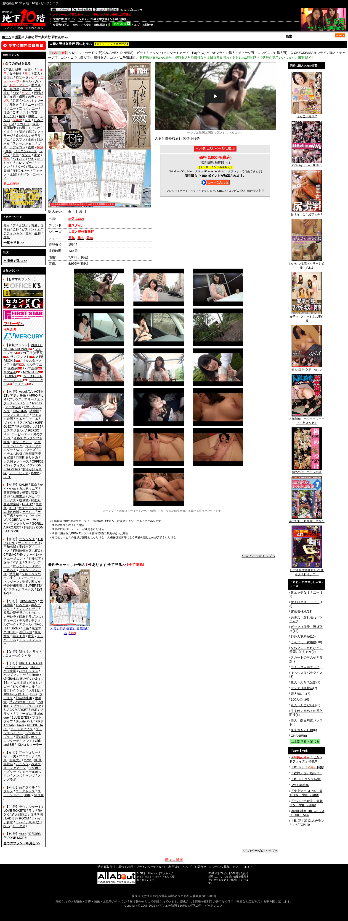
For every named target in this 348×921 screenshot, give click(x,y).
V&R (34, 710)
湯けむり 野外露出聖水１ (306, 519)
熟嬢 (25, 581)
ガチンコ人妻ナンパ (305, 667)
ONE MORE (18, 838)
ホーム (6, 37)
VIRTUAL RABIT (31, 663)
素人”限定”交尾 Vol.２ (306, 368)
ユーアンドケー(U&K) (22, 793)
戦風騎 (14, 574)
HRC (28, 422)
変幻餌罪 (22, 737)
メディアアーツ (14, 768)
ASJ (38, 426)
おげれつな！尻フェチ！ (306, 213)
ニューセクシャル (18, 655)
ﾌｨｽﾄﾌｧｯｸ (19, 166)
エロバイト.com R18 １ (306, 164)
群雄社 (28, 527)
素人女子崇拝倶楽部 (22, 583)
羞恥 (18, 37)
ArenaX (37, 403)
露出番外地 (299, 611)
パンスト (27, 100)
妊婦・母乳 (17, 97)
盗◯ (31, 131)
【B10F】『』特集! (307, 767)
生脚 (37, 233)
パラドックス (28, 671)
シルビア (35, 558)
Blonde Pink (24, 721)
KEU (12, 508)
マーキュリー (28, 752)
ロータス (19, 826)
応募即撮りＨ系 (27, 457)
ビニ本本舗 (18, 682)
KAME (23, 485)
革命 (34, 485)
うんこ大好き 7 (307, 115)
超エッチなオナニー (305, 592)
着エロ (32, 166)
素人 (37, 73)
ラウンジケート (30, 806)
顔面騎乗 (9, 128)
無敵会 (8, 764)
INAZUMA (20, 411)
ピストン (27, 229)
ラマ (32, 810)
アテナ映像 (18, 395)
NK (21, 651)
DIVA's (15, 628)
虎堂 (31, 636)
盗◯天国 (25, 632)
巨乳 (22, 116)
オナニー (27, 104)
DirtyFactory (28, 601)
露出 (31, 147)
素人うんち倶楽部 (303, 682)
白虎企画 (9, 372)
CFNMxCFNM (13, 554)
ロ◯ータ (22, 77)
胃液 (34, 225)
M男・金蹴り (24, 69)
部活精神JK (24, 698)
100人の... (298, 699)
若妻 (31, 97)
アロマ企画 (13, 407)
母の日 (35, 667)
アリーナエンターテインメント (23, 401)
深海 (6, 562)
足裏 (16, 100)
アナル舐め (21, 225)
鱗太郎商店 (19, 814)
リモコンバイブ (25, 151)
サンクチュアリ (29, 543)
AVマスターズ (26, 450)
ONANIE (297, 736)
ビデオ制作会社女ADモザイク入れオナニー (307, 570)
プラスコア (33, 706)
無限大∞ (15, 760)
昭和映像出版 (22, 550)
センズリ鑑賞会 (302, 688)
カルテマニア (28, 488)
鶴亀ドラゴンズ (30, 616)
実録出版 (25, 547)
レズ (28, 120)
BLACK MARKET (15, 710)
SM (11, 124)
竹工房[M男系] (33, 353)
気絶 (22, 131)
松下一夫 (9, 756)
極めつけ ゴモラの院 (307, 470)
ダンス (26, 155)
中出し (32, 116)
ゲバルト (28, 512)
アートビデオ (19, 473)
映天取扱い (24, 426)
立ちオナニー (28, 108)
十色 (26, 628)
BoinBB (34, 675)
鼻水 (28, 233)
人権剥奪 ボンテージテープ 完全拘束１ (306, 419)
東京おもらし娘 (302, 730)
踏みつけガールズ (22, 702)
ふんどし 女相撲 (303, 642)
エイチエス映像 (22, 451)
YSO (22, 834)
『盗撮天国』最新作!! (306, 773)
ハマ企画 (31, 368)
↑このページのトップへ (258, 556)
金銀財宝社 (11, 504)
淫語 (6, 112)
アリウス (15, 399)
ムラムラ (22, 764)
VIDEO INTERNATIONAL (23, 347)
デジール (25, 624)
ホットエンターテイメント (22, 739)
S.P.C (7, 477)
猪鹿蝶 (34, 411)
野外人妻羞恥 (300, 636)
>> (13, 242)
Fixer (20, 725)
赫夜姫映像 (11, 492)
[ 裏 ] (81, 211)
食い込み (22, 135)
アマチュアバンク (22, 444)
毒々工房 (19, 636)
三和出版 (9, 547)
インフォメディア (16, 415)
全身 (16, 229)
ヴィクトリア (13, 422)
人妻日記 (35, 690)
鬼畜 (8, 151)
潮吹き (14, 104)
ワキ (31, 159)
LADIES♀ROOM (17, 818)
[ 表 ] (69, 211)
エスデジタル (13, 430)
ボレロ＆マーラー (29, 744)
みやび (36, 764)
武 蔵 (38, 760)
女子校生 (15, 73)
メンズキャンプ (24, 775)
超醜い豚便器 (13, 613)
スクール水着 (22, 143)
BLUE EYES (20, 717)
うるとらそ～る (27, 419)
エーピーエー (20, 434)
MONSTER (31, 372)
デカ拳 (24, 620)
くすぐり (9, 131)
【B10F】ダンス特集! (306, 779)
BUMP (24, 678)
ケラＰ (20, 516)
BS (5, 682)
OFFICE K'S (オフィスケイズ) (23, 463)
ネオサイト (34, 651)
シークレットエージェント (22, 556)
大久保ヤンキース (16, 461)
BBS (33, 694)
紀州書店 (19, 496)
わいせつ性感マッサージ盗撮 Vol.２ (306, 264)
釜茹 (25, 492)
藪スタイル (27, 787)
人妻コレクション (22, 688)
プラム (18, 706)
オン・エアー (22, 442)
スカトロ (23, 124)
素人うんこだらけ (303, 705)
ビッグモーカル (24, 686)
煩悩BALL (10, 678)
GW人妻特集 (300, 785)
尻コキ (27, 89)
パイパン (19, 159)
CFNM (8, 69)
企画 (31, 139)
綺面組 (36, 500)
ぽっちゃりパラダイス (307, 673)
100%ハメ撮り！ (15, 694)
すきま (17, 562)
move (28, 760)
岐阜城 (24, 500)
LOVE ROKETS (14, 810)
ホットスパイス (22, 729)
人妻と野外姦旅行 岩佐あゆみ (70, 629)
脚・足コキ (11, 89)
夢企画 (39, 795)
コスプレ (19, 139)
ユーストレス (25, 791)
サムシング (27, 539)
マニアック (27, 756)
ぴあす (37, 678)
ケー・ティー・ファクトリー (21, 521)
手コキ (36, 85)
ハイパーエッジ (16, 667)
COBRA (11, 376)
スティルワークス (21, 589)
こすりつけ (21, 112)
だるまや (22, 605)
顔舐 (6, 237)
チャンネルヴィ (27, 609)
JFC (37, 550)
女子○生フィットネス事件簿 (307, 317)
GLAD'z (27, 504)
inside (35, 473)
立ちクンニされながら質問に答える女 (306, 650)
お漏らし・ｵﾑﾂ (29, 128)
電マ (37, 155)
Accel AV (25, 391)
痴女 (16, 93)
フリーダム (24, 713)
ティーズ (20, 384)
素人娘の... (298, 694)
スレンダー (24, 163)
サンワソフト (19, 356)
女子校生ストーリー (305, 602)
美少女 (8, 77)
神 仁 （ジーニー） (23, 578)
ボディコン (17, 147)
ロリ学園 (36, 814)
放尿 (35, 124)
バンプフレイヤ (14, 675)
